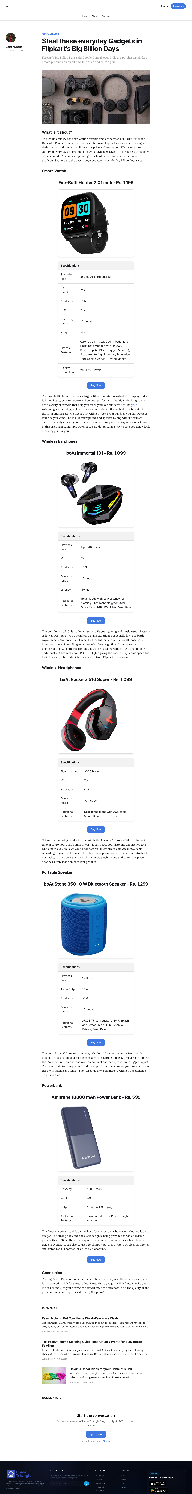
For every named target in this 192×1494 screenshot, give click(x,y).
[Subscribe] (86, 1483)
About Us (99, 1479)
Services (106, 16)
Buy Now (96, 385)
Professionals (125, 1491)
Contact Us (100, 1476)
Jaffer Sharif (14, 46)
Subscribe (178, 6)
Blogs (94, 16)
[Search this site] (7, 6)
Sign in (164, 6)
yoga (134, 405)
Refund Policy (100, 1491)
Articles (123, 1487)
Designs (123, 1476)
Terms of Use (100, 1483)
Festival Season (50, 34)
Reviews (123, 1479)
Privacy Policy (101, 1487)
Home (84, 16)
